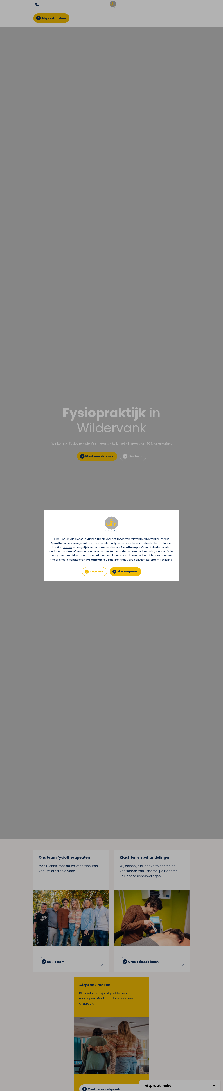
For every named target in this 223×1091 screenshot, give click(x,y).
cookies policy (146, 551)
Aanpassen (96, 571)
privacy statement (147, 559)
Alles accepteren (127, 571)
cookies (67, 547)
